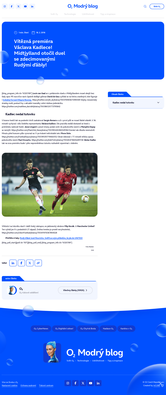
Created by (153, 385)
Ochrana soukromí (28, 385)
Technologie (70, 14)
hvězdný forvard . (17, 99)
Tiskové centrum (46, 385)
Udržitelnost (88, 14)
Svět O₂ (54, 14)
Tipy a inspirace (107, 14)
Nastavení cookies (9, 385)
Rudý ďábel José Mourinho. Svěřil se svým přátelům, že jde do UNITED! (51, 238)
